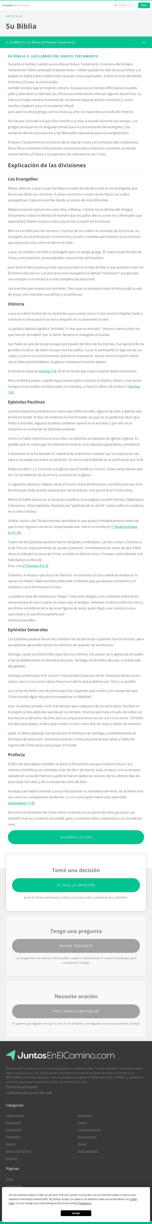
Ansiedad (84, 1115)
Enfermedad (15, 1115)
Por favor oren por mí (76, 1011)
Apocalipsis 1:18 (21, 803)
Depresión (13, 1137)
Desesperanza (88, 1151)
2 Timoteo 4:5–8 (35, 565)
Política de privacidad (22, 1087)
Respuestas (14, 1186)
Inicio (9, 1179)
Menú (144, 5)
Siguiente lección (76, 837)
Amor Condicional (18, 1151)
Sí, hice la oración (76, 885)
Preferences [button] (85, 1203)
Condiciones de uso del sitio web (29, 1092)
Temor (82, 1144)
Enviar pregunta (76, 945)
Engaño (11, 1158)
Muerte (11, 1144)
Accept (76, 1213)
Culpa (82, 1123)
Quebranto (14, 1130)
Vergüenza (13, 1123)
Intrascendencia (89, 1130)
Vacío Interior (87, 1137)
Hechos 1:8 (47, 371)
